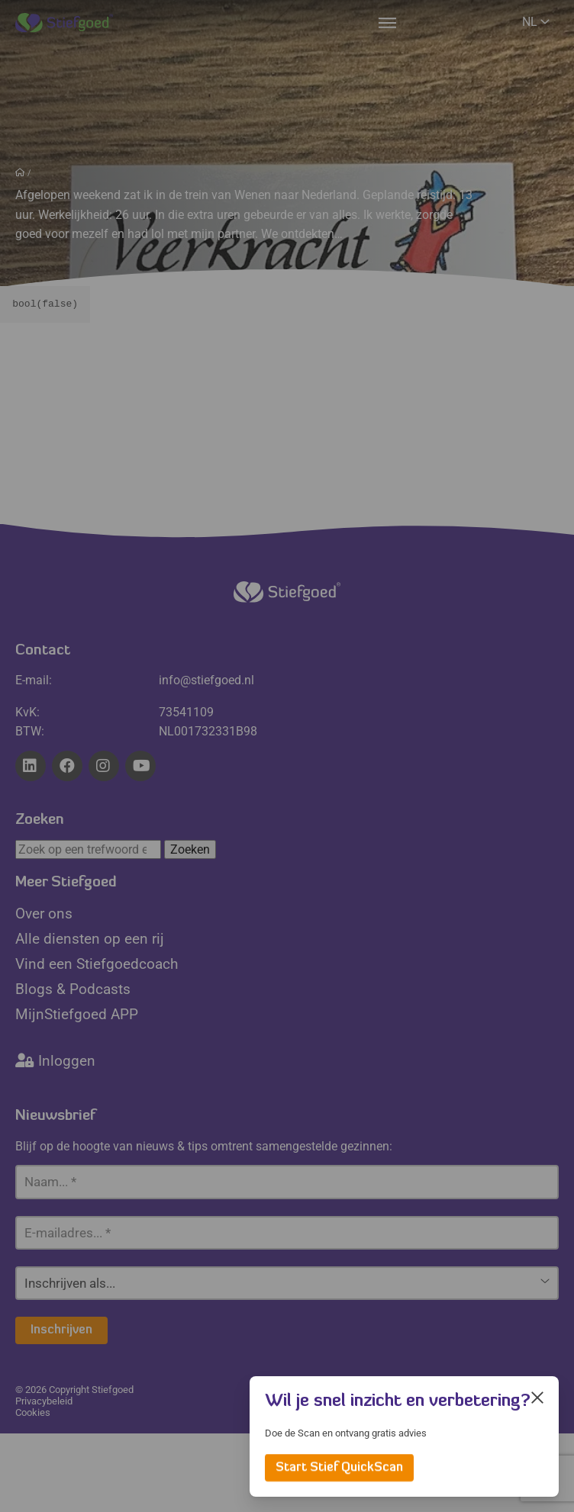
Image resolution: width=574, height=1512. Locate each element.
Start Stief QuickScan (339, 1468)
